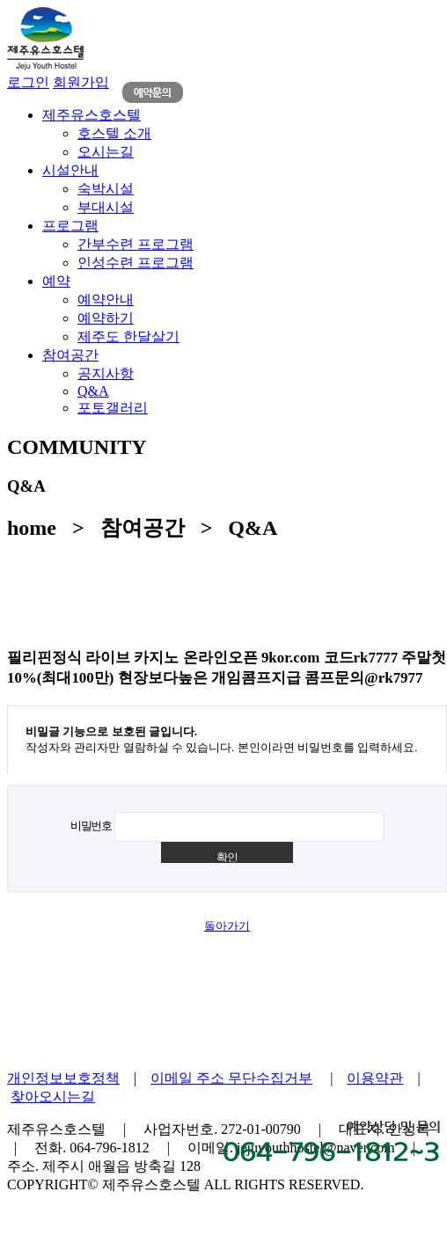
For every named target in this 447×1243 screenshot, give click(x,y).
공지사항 (105, 373)
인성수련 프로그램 (135, 262)
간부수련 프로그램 (135, 244)
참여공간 (70, 354)
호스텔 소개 (114, 133)
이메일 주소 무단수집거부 (231, 1078)
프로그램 (70, 225)
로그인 (28, 82)
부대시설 (105, 207)
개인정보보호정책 (63, 1078)
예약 (56, 281)
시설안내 (70, 170)
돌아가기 (227, 925)
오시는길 (105, 151)
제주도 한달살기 (128, 336)
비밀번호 (91, 825)
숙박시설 (105, 188)
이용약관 (375, 1078)
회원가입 (81, 82)
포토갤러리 (112, 407)
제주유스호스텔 (91, 114)
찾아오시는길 (53, 1096)
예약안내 (105, 299)
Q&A (93, 391)
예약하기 (105, 318)
